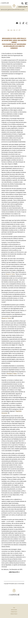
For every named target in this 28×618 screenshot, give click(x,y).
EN (8, 30)
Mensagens (4, 9)
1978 (23, 9)
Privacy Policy (14, 613)
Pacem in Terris (10, 274)
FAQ (14, 607)
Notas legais (14, 609)
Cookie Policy (14, 611)
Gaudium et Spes (12, 373)
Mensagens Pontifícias (15, 9)
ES (11, 30)
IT (16, 30)
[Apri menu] (26, 3)
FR (14, 30)
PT (19, 30)
